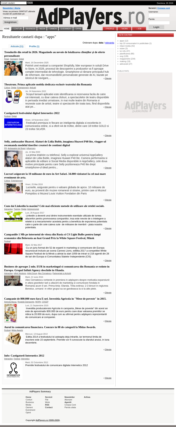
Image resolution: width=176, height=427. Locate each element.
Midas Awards (17, 330)
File (46, 400)
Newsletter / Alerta (11, 8)
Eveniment (30, 410)
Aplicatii (33, 88)
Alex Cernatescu (45, 273)
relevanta (109, 42)
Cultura (7, 88)
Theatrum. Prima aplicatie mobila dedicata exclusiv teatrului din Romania (48, 84)
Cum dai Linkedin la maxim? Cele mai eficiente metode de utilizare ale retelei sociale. (54, 206)
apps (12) (124, 41)
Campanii (14, 59)
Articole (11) (17, 46)
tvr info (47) (125, 51)
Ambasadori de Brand (16, 148)
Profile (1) (34, 46)
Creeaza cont (163, 8)
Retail (6, 59)
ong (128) (124, 56)
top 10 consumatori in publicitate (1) (136, 43)
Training (17, 209)
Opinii (28, 412)
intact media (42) (127, 46)
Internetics (25, 359)
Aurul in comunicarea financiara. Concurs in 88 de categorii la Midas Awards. (50, 327)
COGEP (45, 302)
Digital (21, 59)
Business (30, 402)
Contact (49, 407)
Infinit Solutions (20, 273)
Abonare (68, 400)
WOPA (38, 302)
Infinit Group (32, 273)
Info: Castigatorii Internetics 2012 (24, 355)
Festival (7, 116)
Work (47, 402)
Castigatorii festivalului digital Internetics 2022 (32, 113)
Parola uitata (70, 407)
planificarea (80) (127, 54)
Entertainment (23, 88)
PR (5, 148)
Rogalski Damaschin (26, 302)
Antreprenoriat (33, 209)
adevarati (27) (126, 64)
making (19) (125, 61)
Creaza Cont (70, 405)
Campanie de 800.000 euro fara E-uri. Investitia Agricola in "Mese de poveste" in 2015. (55, 298)
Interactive (8, 209)
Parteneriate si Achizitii (62, 273)
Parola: (151, 19)
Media (28, 405)
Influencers (30, 148)
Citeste (108, 78)
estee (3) (124, 48)
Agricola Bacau (10, 302)
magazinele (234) (127, 59)
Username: (153, 12)
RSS (47, 405)
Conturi (29, 400)
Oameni (29, 407)
